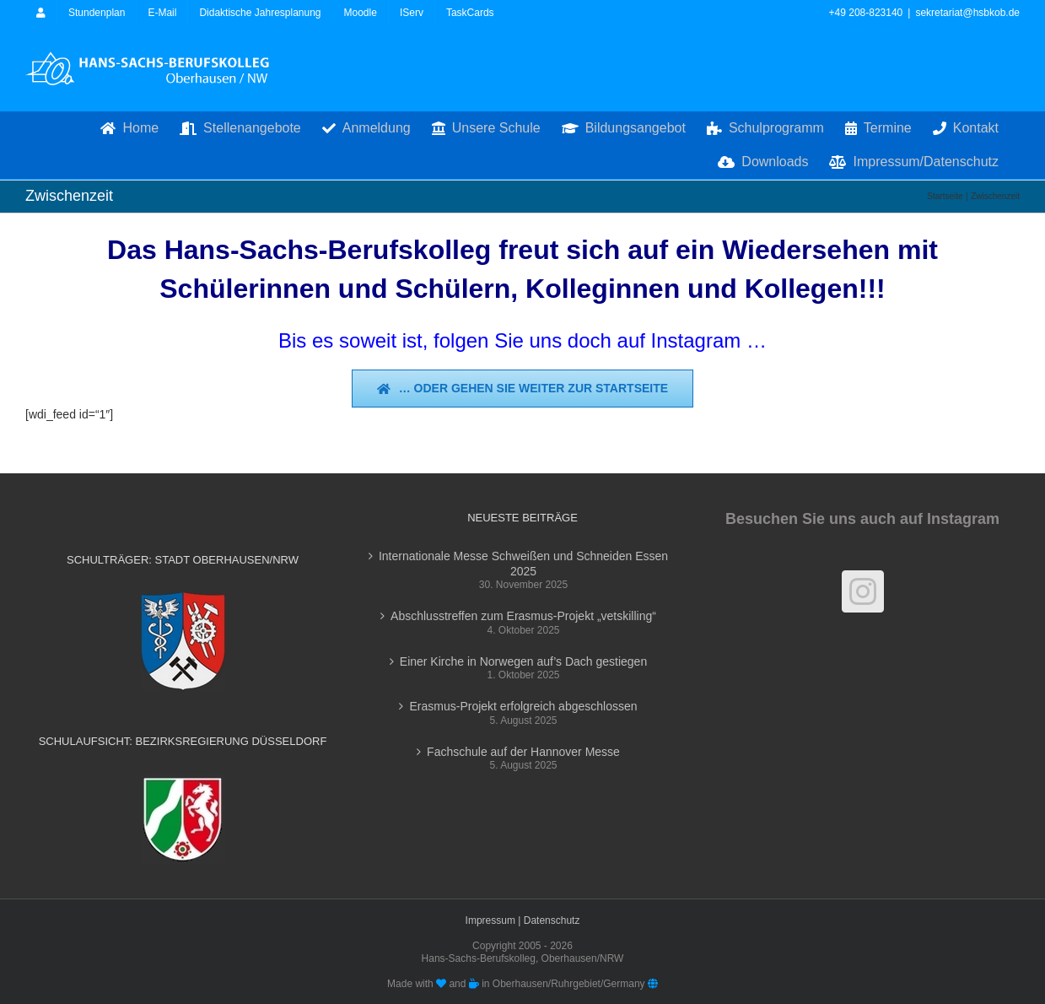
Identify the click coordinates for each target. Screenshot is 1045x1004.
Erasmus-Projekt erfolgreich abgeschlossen (523, 706)
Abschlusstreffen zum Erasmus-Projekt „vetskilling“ (523, 616)
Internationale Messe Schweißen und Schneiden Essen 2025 (523, 563)
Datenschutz (552, 920)
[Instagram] (863, 591)
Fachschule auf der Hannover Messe (523, 751)
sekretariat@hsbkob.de (967, 13)
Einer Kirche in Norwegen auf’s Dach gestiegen (523, 661)
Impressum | (495, 920)
